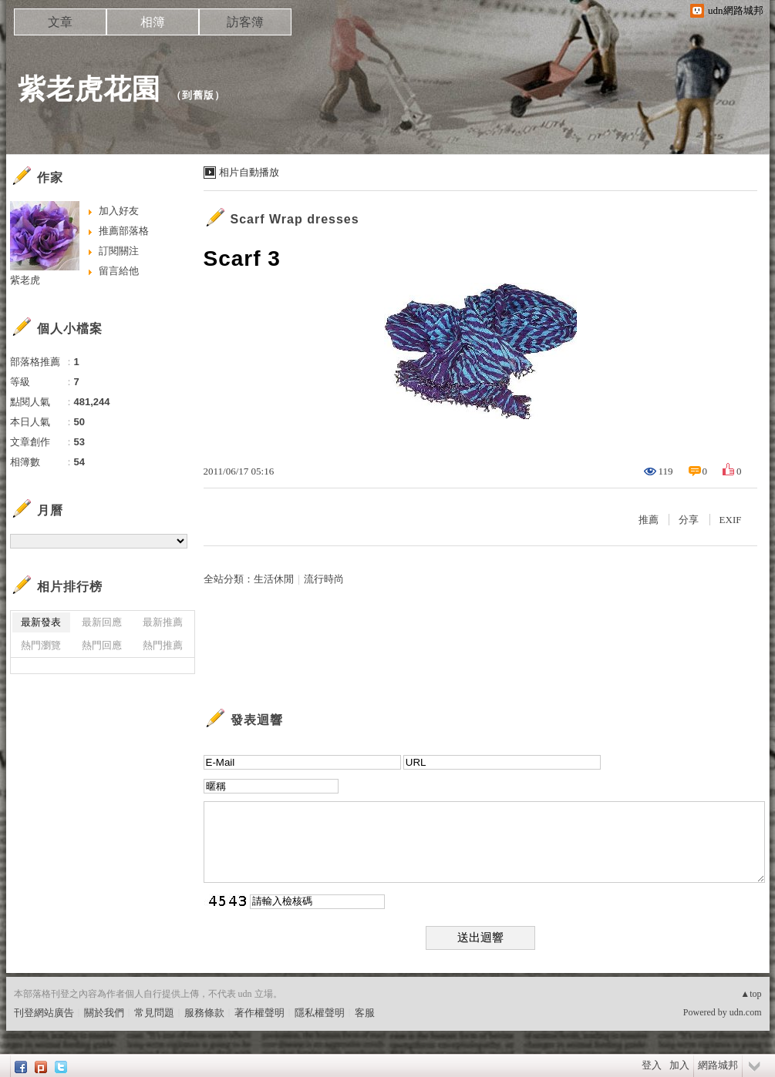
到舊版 (198, 95)
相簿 (152, 22)
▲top (750, 993)
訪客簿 (245, 22)
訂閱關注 (119, 251)
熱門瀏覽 (41, 645)
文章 (60, 22)
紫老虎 (25, 280)
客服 (365, 1012)
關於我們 (104, 1012)
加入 (679, 1065)
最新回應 (102, 622)
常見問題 (154, 1012)
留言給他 (119, 271)
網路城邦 (718, 1065)
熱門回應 (102, 645)
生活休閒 (274, 579)
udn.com (746, 1012)
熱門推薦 (163, 645)
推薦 (649, 519)
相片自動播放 (249, 172)
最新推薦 (163, 622)
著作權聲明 (259, 1012)
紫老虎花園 (89, 89)
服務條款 (204, 1012)
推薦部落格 (124, 231)
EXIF (730, 519)
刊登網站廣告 (44, 1012)
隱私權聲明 (320, 1012)
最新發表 (41, 622)
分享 (689, 519)
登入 (652, 1065)
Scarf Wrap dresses (295, 219)
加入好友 (119, 210)
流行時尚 (324, 579)
